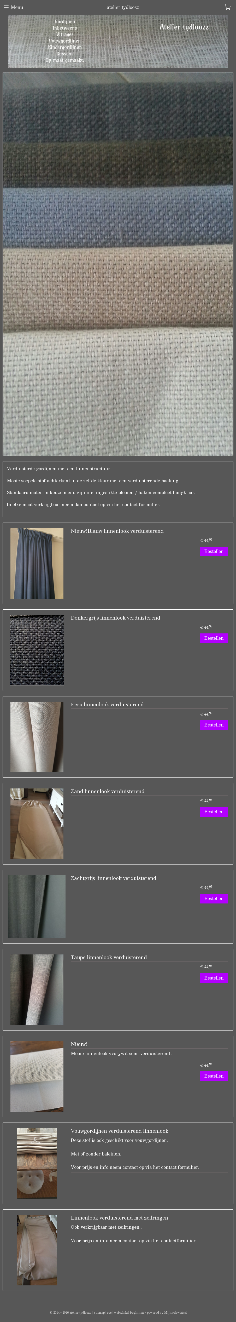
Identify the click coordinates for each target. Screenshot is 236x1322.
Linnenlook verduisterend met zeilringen (119, 1218)
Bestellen (214, 551)
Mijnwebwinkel (175, 1312)
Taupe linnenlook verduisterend (109, 958)
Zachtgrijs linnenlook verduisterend (113, 878)
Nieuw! (79, 1044)
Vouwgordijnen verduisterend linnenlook (119, 1131)
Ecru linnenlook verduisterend (107, 705)
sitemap (99, 1312)
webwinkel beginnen (129, 1312)
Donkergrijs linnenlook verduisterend (115, 618)
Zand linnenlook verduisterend (108, 791)
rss (109, 1312)
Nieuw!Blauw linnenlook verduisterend (117, 531)
